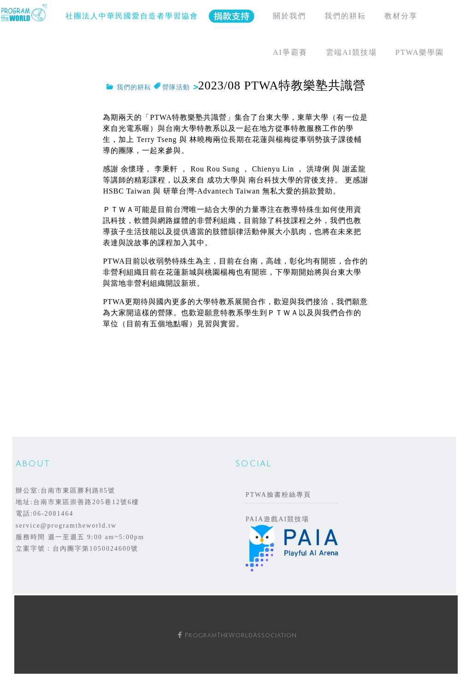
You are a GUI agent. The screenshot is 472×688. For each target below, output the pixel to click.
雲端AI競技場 (351, 52)
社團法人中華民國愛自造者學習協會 (131, 16)
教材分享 (401, 16)
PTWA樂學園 (419, 52)
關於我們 (289, 16)
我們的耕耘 (345, 16)
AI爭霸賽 (290, 52)
